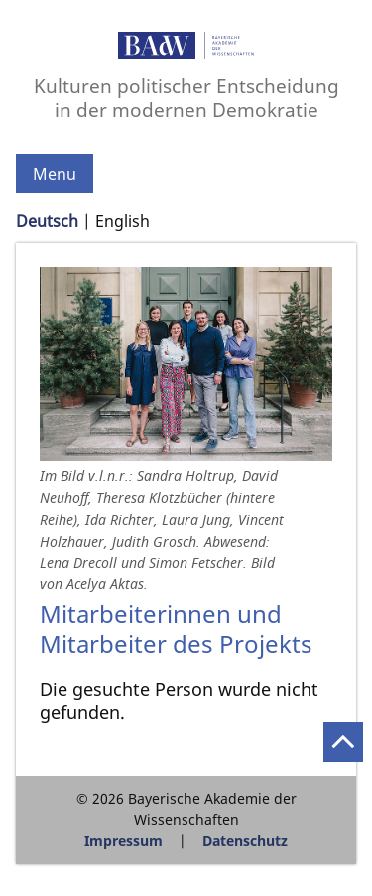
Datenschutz (245, 841)
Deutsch (47, 221)
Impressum (123, 841)
